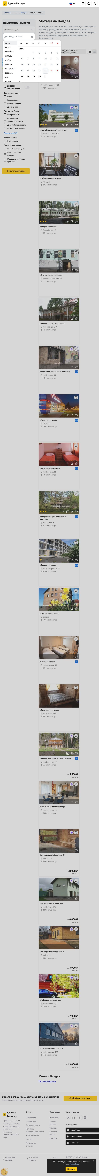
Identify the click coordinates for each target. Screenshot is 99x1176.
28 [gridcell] (28, 76)
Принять (71, 1169)
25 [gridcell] (51, 70)
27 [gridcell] (22, 76)
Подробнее (74, 1164)
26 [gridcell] (57, 70)
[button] (82, 3)
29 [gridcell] (33, 76)
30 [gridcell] (39, 76)
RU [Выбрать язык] (72, 3)
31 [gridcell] (45, 76)
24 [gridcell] (45, 70)
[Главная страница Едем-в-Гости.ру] (14, 3)
